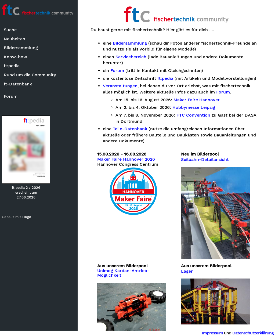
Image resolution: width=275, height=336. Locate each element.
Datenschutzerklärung (253, 332)
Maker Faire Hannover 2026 (129, 159)
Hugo (29, 217)
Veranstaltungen (123, 86)
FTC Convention (196, 115)
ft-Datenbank (20, 83)
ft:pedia (14, 65)
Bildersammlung (23, 47)
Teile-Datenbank (133, 129)
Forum (13, 96)
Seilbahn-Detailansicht (206, 159)
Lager (188, 269)
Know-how (17, 56)
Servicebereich (133, 57)
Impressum (212, 332)
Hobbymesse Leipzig (196, 107)
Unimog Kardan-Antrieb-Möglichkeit (126, 271)
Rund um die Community (32, 74)
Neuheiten (16, 38)
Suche (12, 29)
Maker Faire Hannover (199, 99)
